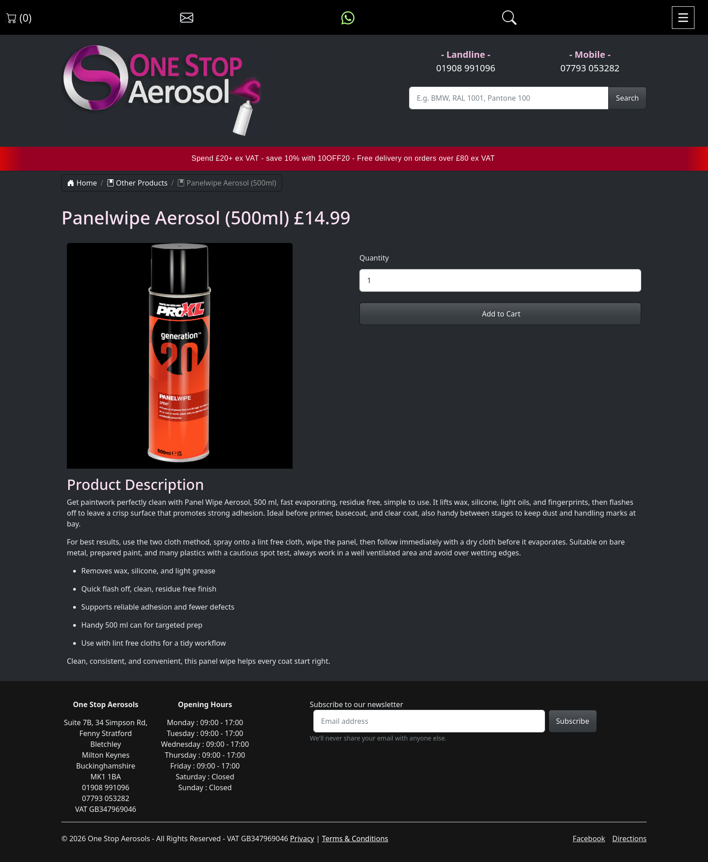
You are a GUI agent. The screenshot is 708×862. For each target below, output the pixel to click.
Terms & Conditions (355, 838)
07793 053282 (590, 68)
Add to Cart (500, 314)
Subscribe (572, 721)
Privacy (302, 838)
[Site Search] (509, 98)
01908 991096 (465, 68)
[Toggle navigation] (683, 17)
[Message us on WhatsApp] (347, 18)
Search (627, 98)
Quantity (374, 258)
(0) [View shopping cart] (19, 17)
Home (82, 183)
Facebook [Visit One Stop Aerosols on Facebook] (589, 838)
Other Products (137, 183)
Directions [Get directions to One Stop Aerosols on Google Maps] (629, 838)
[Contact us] (187, 18)
